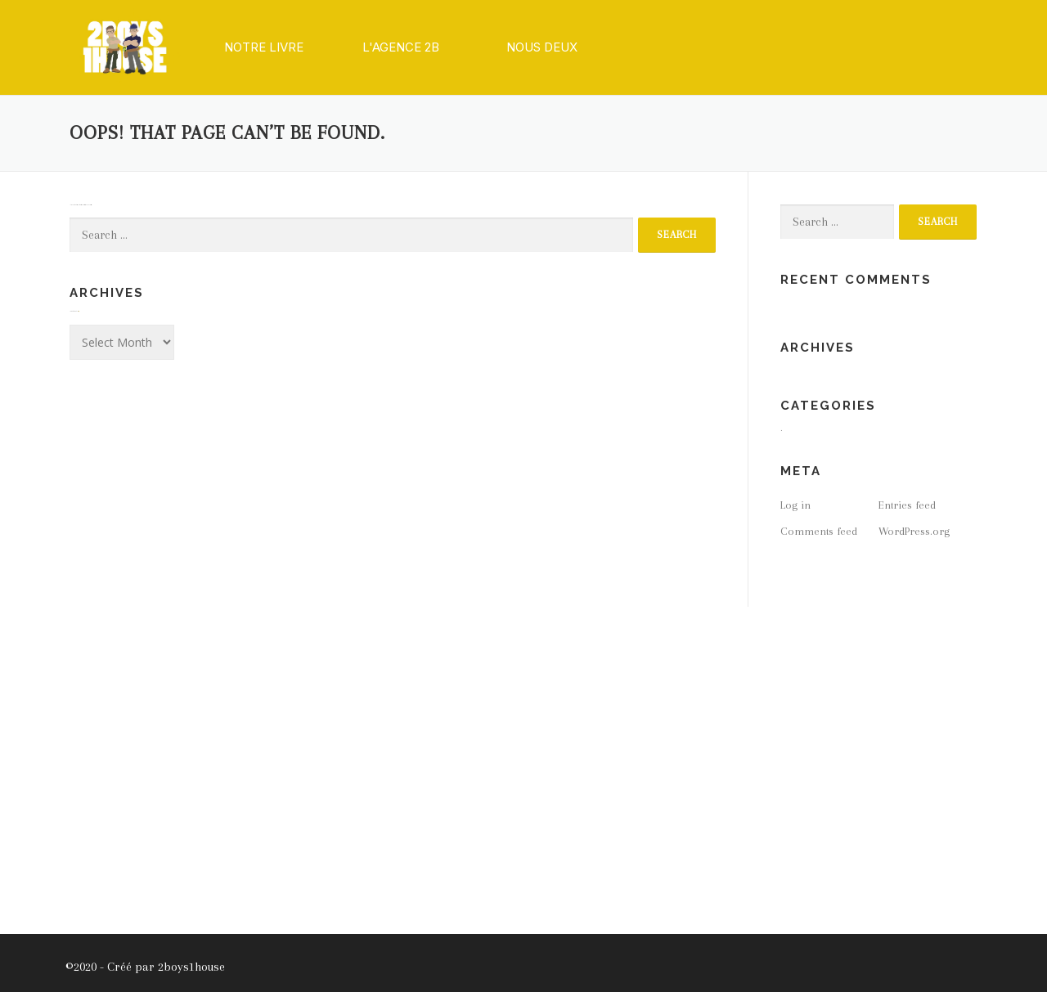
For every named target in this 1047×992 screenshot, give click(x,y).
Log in (795, 505)
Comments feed (818, 531)
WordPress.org (914, 531)
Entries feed (907, 505)
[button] (264, 48)
